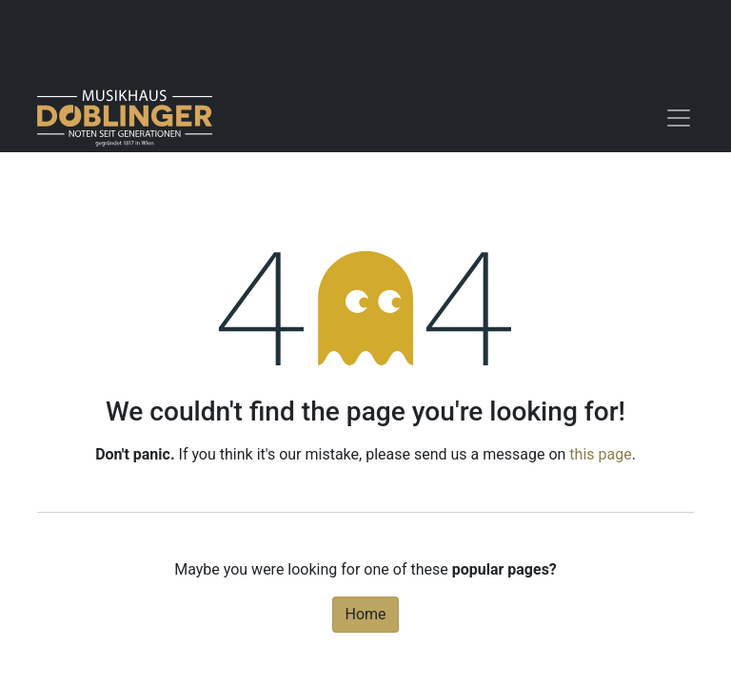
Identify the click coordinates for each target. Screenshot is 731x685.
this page (600, 454)
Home (365, 614)
